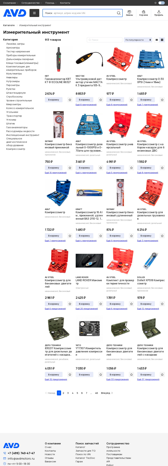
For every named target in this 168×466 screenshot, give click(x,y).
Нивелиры (11, 77)
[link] (35, 25)
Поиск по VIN (83, 454)
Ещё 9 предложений (116, 240)
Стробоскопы (14, 96)
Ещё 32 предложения (56, 379)
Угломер (11, 119)
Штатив (10, 123)
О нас (48, 447)
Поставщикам (114, 454)
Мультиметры (14, 73)
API (108, 461)
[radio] (156, 39)
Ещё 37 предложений (148, 379)
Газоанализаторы (16, 127)
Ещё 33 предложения (117, 379)
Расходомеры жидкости (20, 131)
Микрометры (13, 104)
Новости (50, 454)
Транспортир (14, 115)
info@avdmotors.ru (21, 458)
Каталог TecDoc (85, 458)
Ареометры (13, 47)
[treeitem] (21, 44)
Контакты (65, 2)
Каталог (80, 447)
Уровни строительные (19, 100)
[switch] (161, 2)
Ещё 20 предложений (87, 308)
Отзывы (49, 458)
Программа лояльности (113, 448)
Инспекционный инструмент (22, 135)
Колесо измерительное (20, 108)
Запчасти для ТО (86, 450)
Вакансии (50, 461)
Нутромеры (13, 81)
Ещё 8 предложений (86, 104)
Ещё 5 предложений (116, 172)
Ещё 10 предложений (56, 172)
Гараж (79, 461)
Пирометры (13, 85)
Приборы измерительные (21, 55)
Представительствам (118, 458)
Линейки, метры (15, 43)
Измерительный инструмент (35, 25)
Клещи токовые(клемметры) (22, 63)
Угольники (12, 112)
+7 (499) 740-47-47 (21, 453)
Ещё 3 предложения (147, 240)
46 (96, 393)
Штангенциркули (16, 92)
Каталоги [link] (9, 25)
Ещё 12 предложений (148, 308)
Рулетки (10, 89)
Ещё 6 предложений (55, 308)
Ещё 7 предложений (147, 104)
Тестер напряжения (18, 51)
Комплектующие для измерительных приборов (21, 68)
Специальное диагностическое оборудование (16, 142)
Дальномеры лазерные (20, 59)
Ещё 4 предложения (86, 172)
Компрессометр (15, 149)
